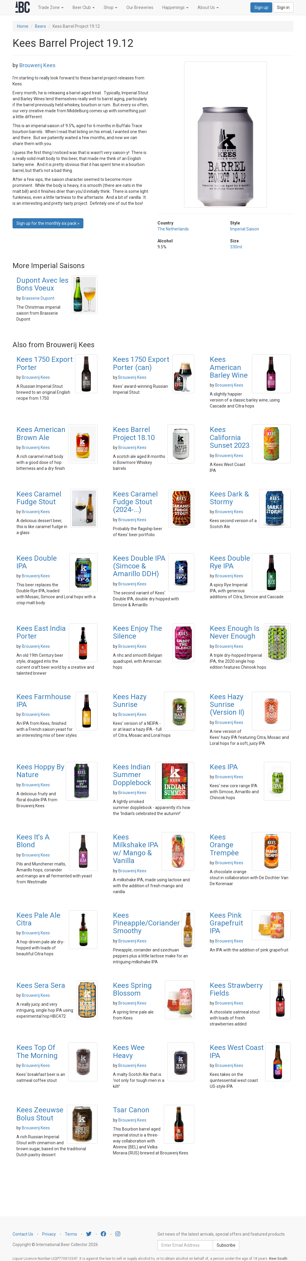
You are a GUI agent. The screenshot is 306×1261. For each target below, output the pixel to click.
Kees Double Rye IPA (230, 562)
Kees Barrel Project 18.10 (134, 433)
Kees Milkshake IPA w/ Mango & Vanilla (135, 849)
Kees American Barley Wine (229, 367)
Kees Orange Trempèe (224, 845)
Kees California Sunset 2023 (230, 437)
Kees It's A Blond (33, 841)
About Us (208, 7)
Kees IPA (224, 767)
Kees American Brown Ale (40, 433)
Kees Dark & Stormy (229, 498)
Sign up (261, 7)
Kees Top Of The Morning (37, 1051)
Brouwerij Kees (37, 65)
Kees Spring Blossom (132, 989)
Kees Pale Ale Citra (38, 919)
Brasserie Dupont (38, 298)
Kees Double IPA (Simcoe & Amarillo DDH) (139, 566)
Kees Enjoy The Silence (137, 632)
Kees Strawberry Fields (236, 989)
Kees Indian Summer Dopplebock (132, 775)
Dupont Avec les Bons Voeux (42, 284)
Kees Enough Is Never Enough (234, 632)
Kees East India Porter (41, 632)
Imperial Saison (244, 229)
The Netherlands (173, 229)
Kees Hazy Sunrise (129, 701)
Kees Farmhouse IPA (43, 701)
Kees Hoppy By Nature (40, 771)
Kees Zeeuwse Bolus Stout (39, 1114)
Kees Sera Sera (40, 985)
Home (22, 26)
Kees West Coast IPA (237, 1051)
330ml (236, 246)
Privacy (49, 1234)
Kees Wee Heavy (129, 1051)
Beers (40, 26)
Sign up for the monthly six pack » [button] (47, 223)
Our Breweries (139, 7)
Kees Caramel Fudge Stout (38, 498)
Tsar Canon (131, 1110)
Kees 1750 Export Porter (44, 363)
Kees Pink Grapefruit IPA (226, 923)
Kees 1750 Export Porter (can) (141, 363)
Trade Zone (51, 7)
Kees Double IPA (36, 562)
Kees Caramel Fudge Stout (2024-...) (135, 502)
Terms (71, 1234)
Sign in (283, 7)
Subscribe (226, 1245)
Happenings (175, 7)
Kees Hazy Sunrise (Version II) (227, 705)
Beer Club (84, 7)
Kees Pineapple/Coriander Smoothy (146, 923)
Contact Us (23, 1234)
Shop (110, 7)
